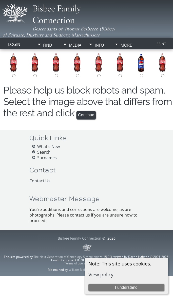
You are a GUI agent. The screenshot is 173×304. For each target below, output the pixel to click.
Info (99, 45)
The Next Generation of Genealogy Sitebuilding (66, 257)
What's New (48, 146)
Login (14, 44)
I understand (126, 287)
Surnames (47, 157)
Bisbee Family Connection (56, 14)
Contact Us (39, 181)
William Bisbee (79, 269)
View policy (100, 274)
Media (75, 45)
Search (43, 152)
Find (47, 45)
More (126, 45)
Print (161, 43)
